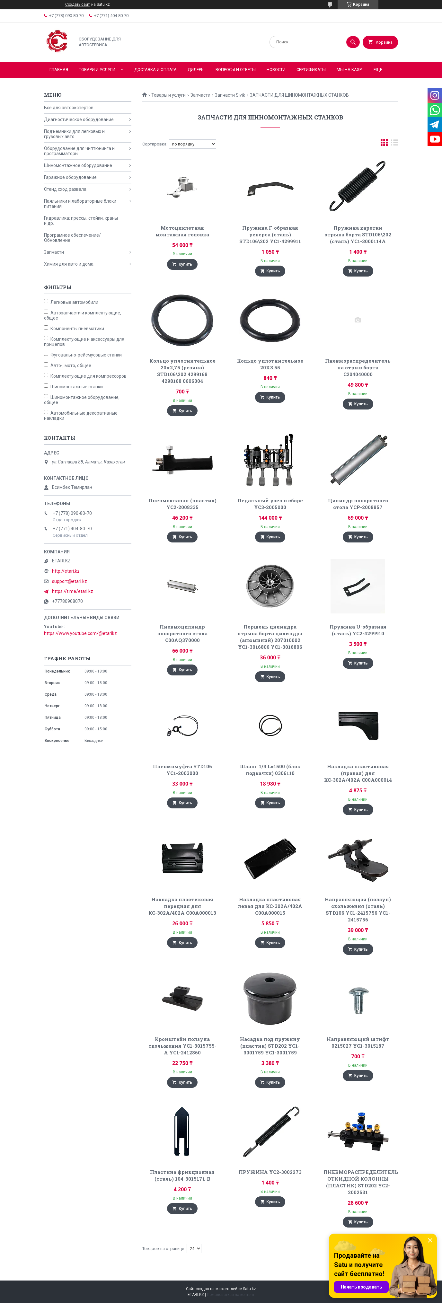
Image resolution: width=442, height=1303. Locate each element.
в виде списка (394, 144)
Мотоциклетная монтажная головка (182, 231)
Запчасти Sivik (230, 95)
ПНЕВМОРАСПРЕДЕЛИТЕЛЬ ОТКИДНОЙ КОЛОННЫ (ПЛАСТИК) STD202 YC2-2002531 (360, 1182)
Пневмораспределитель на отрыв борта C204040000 (358, 367)
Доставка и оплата (155, 69)
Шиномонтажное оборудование (78, 165)
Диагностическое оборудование (79, 119)
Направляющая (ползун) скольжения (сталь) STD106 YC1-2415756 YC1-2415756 (358, 909)
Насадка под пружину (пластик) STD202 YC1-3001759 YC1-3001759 (270, 1046)
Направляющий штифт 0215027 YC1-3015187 (358, 1042)
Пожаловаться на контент (230, 1294)
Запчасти (200, 95)
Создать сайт (77, 4)
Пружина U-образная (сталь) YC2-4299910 (358, 630)
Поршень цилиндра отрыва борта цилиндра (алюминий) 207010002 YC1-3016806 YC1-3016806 (270, 636)
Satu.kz (249, 1289)
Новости (276, 69)
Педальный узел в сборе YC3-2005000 (270, 503)
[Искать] (353, 42)
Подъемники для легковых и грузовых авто (74, 134)
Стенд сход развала (65, 189)
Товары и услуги (168, 95)
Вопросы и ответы (236, 69)
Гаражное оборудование (70, 177)
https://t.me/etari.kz (72, 591)
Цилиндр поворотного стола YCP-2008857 (358, 503)
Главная (58, 69)
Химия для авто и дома (68, 264)
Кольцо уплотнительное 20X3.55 (270, 364)
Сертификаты (311, 69)
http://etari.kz (66, 571)
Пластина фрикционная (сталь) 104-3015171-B (182, 1175)
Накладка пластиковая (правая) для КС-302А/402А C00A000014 (358, 773)
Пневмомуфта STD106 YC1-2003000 (182, 769)
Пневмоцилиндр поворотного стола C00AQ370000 (182, 633)
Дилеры (196, 69)
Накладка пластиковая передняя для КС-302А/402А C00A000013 (182, 906)
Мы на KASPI (350, 69)
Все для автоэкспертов (68, 107)
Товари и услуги (97, 69)
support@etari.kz (69, 581)
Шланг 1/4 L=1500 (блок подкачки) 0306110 (270, 769)
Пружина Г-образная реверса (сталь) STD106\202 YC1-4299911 (270, 234)
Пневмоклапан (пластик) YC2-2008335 (182, 503)
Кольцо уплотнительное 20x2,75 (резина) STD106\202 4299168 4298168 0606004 (182, 370)
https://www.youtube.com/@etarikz (80, 633)
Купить (185, 264)
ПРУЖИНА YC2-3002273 (270, 1172)
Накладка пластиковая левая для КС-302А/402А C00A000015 (270, 906)
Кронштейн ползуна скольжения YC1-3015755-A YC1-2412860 (182, 1046)
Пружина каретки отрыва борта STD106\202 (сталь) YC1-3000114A (357, 234)
